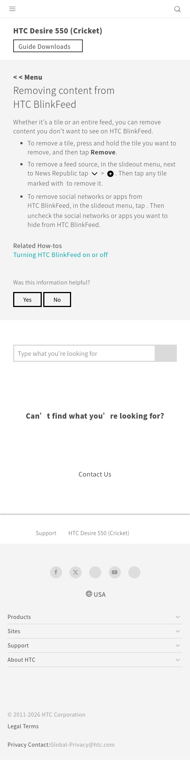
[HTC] (95, 9)
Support (47, 548)
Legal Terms (25, 742)
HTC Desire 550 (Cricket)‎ (104, 548)
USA (99, 609)
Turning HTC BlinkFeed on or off (65, 270)
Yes (27, 315)
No (59, 315)
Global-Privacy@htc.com (87, 760)
